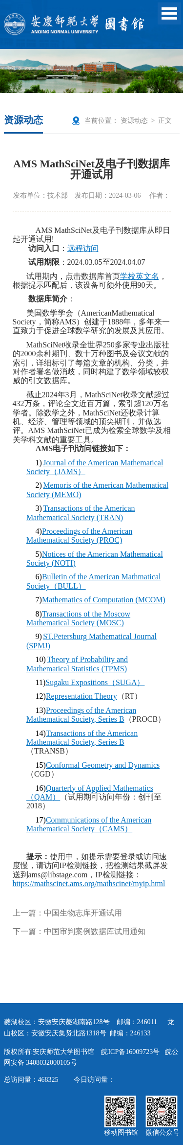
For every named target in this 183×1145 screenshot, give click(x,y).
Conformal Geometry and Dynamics (103, 765)
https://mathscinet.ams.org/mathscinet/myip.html (89, 883)
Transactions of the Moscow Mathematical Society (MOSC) (78, 618)
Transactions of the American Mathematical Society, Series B (82, 737)
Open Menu (169, 13)
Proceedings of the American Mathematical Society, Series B (81, 714)
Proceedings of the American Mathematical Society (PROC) (79, 535)
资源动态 (134, 120)
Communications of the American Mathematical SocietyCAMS (88, 824)
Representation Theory (81, 696)
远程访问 (83, 248)
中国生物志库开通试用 (83, 913)
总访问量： (31, 1079)
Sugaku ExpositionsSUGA (94, 682)
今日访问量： (94, 1079)
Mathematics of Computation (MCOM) (103, 599)
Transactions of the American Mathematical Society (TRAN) (80, 512)
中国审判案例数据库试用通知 (94, 931)
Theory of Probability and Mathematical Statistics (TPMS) (77, 663)
